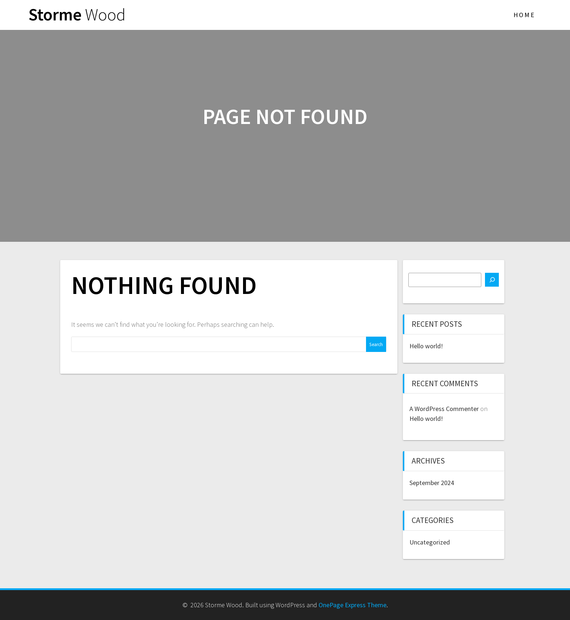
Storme (77, 14)
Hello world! (426, 346)
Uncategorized (429, 542)
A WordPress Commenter (444, 408)
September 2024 (431, 482)
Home (524, 15)
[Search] (492, 280)
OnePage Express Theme (352, 605)
